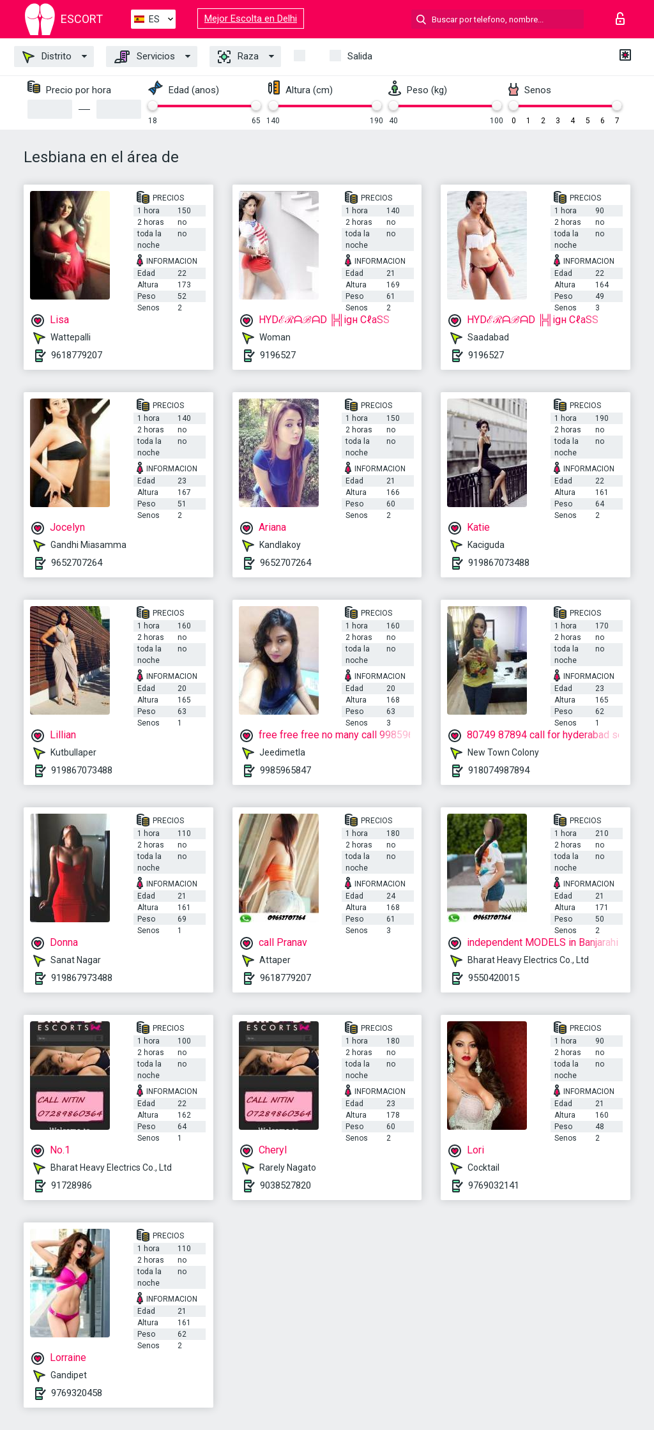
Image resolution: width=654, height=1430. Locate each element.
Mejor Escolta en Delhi (250, 18)
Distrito (47, 56)
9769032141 (493, 1185)
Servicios (144, 56)
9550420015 (493, 978)
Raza (238, 56)
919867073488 (498, 562)
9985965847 (285, 770)
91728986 (71, 1185)
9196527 (278, 355)
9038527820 (285, 1185)
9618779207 (76, 355)
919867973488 (81, 978)
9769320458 (76, 1393)
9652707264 (76, 562)
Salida (359, 56)
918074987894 (498, 770)
